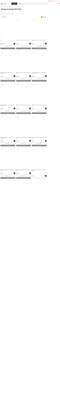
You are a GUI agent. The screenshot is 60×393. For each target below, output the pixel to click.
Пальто (31, 381)
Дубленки (26, 381)
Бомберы (35, 381)
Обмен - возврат (13, 383)
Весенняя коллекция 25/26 (18, 381)
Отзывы (31, 383)
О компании (4, 383)
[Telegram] (5, 377)
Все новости (6, 65)
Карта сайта (36, 383)
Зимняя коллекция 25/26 (7, 381)
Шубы (4, 30)
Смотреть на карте (24, 388)
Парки (39, 381)
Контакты (27, 383)
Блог (8, 383)
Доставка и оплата (21, 383)
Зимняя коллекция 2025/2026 (5, 25)
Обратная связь (10, 377)
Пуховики (4, 27)
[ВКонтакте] (3, 377)
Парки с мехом (5, 28)
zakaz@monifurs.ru (16, 387)
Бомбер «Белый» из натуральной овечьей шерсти (10, 71)
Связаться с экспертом (20, 90)
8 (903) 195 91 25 (56, 1)
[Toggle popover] (57, 390)
